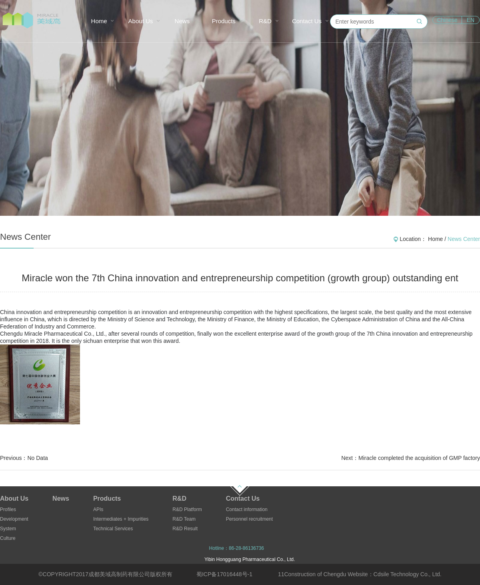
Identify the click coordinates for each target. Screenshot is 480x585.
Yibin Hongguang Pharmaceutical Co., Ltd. (249, 559)
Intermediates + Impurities (120, 519)
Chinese (447, 20)
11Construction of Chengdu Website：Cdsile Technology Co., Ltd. (360, 574)
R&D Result (185, 528)
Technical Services (113, 528)
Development (14, 519)
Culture (8, 538)
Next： (410, 458)
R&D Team (184, 519)
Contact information (247, 509)
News (182, 21)
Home (99, 21)
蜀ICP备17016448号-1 (224, 574)
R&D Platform (187, 509)
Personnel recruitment (249, 519)
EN (470, 20)
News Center (464, 239)
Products (224, 21)
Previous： (24, 458)
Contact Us (307, 21)
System (8, 528)
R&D (265, 21)
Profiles (8, 509)
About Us (140, 21)
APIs (98, 509)
